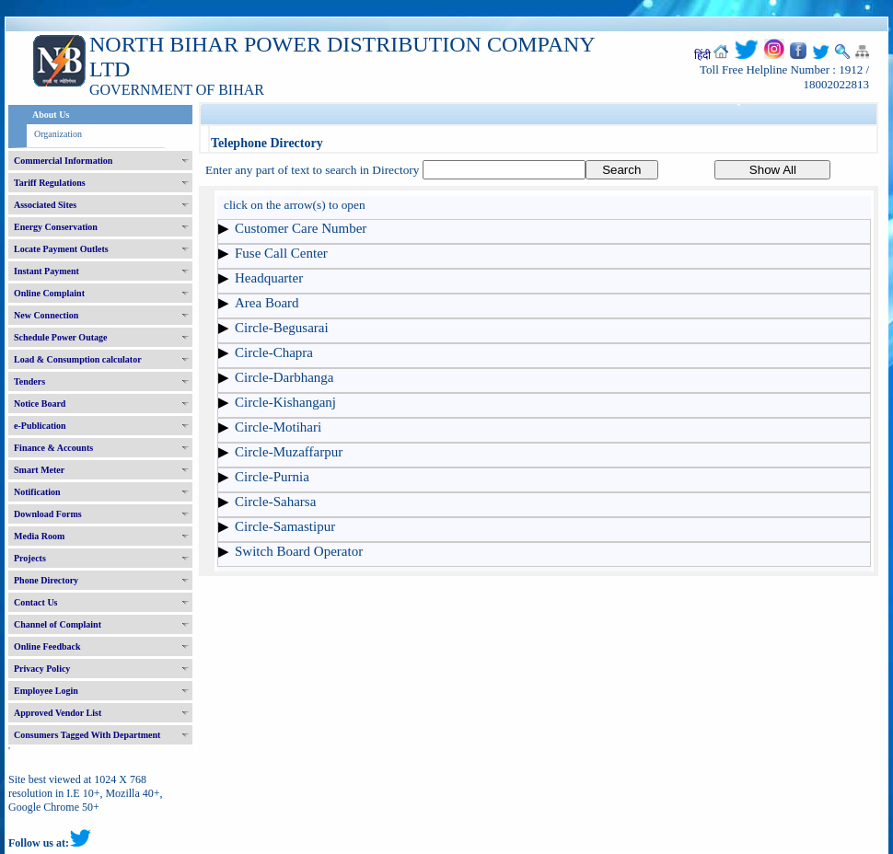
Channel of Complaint (57, 624)
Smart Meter (39, 470)
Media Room (39, 536)
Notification (37, 492)
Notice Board (39, 403)
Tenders (29, 381)
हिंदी (702, 55)
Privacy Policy (42, 669)
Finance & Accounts (53, 448)
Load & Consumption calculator (78, 359)
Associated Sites (45, 205)
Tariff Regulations (50, 183)
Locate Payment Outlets (61, 249)
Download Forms (48, 514)
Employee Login (46, 691)
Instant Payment (46, 271)
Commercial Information (63, 161)
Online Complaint (49, 293)
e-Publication (40, 426)
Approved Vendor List (57, 713)
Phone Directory (46, 580)
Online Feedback (47, 646)
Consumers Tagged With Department (87, 735)
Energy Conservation (56, 227)
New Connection (46, 315)
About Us (50, 115)
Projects (30, 558)
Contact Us (36, 602)
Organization (58, 134)
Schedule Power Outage (60, 337)
